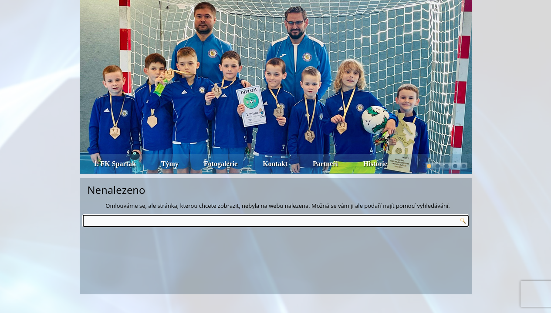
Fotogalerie (220, 163)
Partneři (325, 163)
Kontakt (275, 163)
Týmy (170, 163)
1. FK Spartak (115, 163)
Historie (375, 163)
